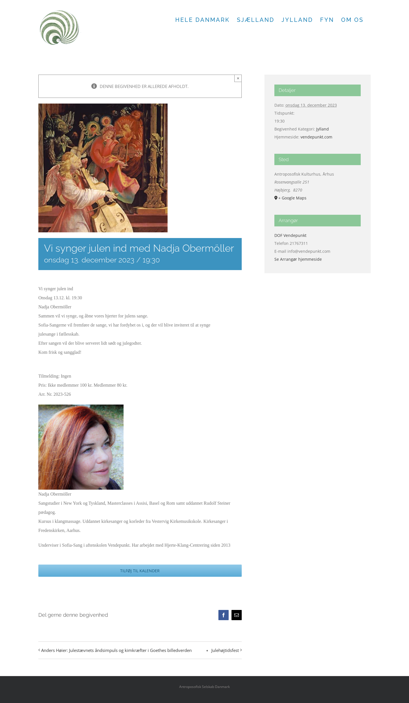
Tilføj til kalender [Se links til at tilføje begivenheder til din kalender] (140, 570)
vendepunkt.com (316, 137)
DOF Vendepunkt (290, 235)
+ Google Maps (292, 198)
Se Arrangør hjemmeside (298, 259)
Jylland (322, 129)
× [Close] (238, 78)
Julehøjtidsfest (225, 650)
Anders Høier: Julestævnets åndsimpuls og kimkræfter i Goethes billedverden (116, 650)
